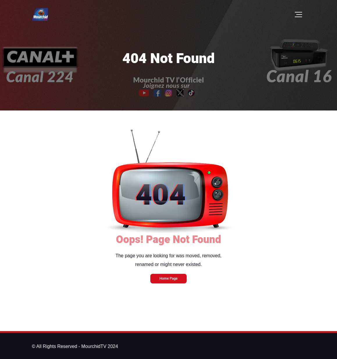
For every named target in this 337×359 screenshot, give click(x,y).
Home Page (168, 278)
